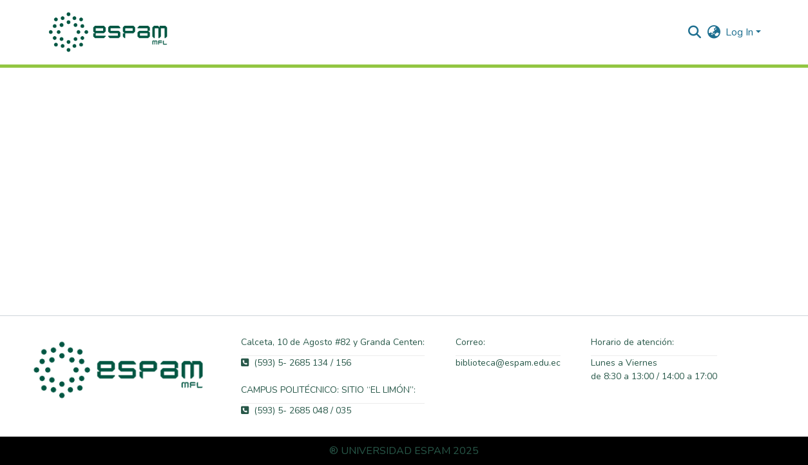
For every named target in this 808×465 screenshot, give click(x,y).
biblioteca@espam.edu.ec (508, 363)
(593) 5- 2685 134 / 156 (296, 363)
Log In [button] (741, 32)
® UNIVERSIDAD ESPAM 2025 (404, 451)
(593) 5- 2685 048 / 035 (296, 410)
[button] (109, 32)
